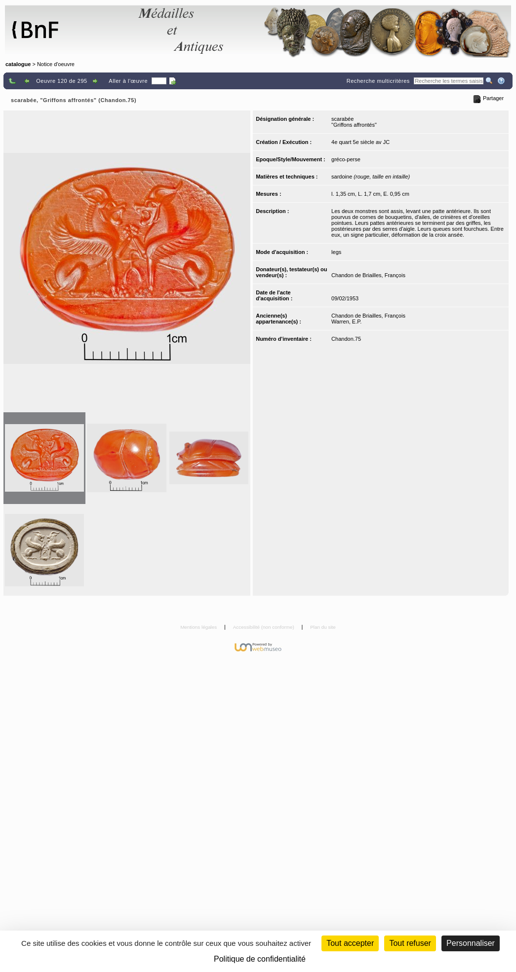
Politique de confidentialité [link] (260, 959)
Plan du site (323, 627)
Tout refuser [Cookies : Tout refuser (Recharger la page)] (410, 943)
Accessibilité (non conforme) (264, 627)
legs (336, 252)
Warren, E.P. (346, 321)
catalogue (18, 64)
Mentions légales (199, 627)
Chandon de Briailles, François (368, 275)
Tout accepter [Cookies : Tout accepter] (350, 943)
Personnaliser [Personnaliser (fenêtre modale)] (470, 943)
